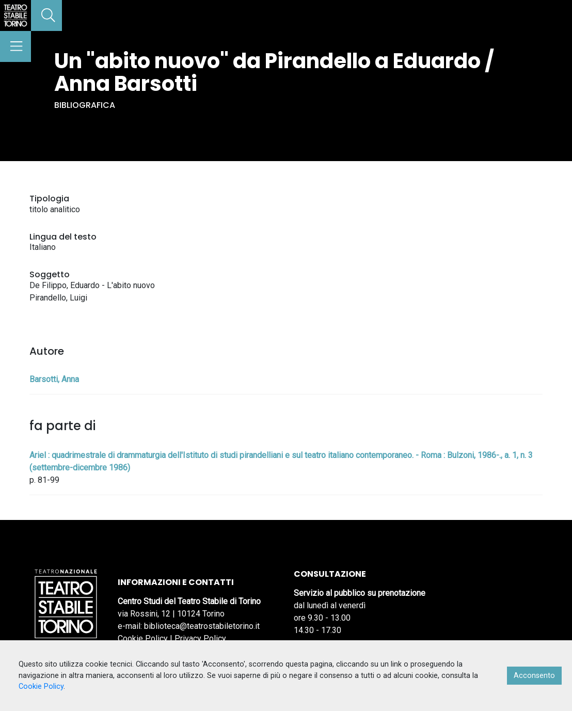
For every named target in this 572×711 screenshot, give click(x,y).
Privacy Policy (200, 638)
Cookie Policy (143, 638)
